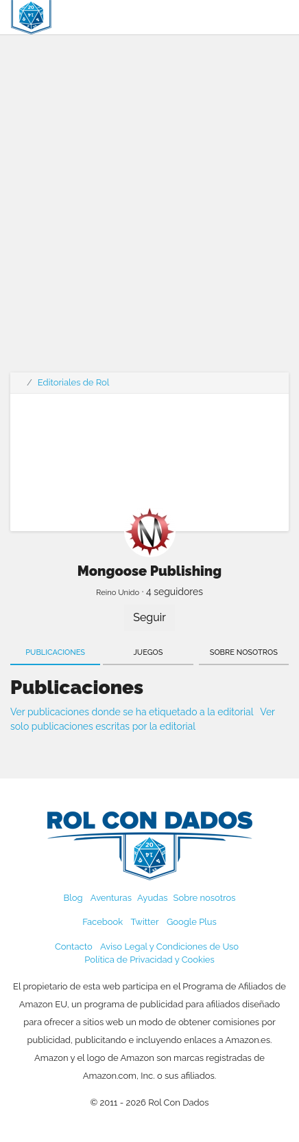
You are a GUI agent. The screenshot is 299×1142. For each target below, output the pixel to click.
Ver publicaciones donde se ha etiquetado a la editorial (131, 711)
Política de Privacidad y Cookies (149, 959)
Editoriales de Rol (73, 382)
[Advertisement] (149, 211)
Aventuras (111, 898)
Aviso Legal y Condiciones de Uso (169, 946)
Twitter (144, 922)
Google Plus (192, 922)
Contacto (74, 946)
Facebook (102, 922)
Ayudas (152, 898)
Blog (73, 898)
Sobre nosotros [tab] (244, 652)
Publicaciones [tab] (55, 652)
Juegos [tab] (148, 652)
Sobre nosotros (205, 898)
